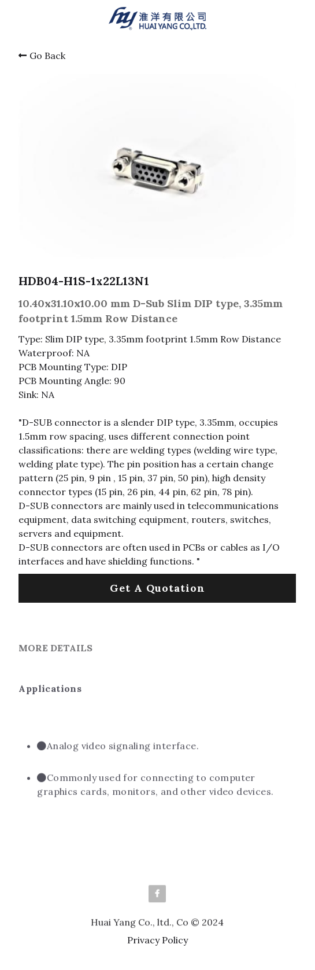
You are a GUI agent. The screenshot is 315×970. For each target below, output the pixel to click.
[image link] (157, 18)
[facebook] (157, 897)
